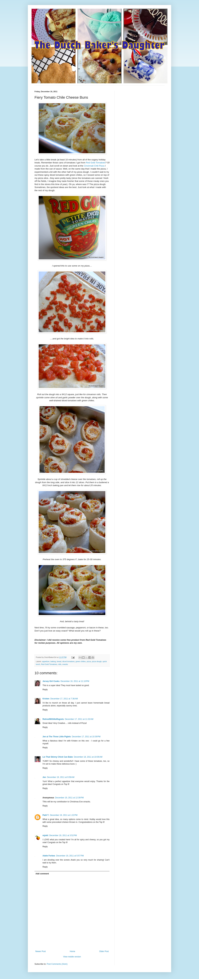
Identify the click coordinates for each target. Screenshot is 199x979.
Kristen (45, 699)
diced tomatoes (68, 661)
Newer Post (40, 951)
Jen (44, 777)
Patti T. (45, 815)
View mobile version (72, 957)
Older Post (104, 951)
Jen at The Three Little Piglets (56, 736)
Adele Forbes (48, 856)
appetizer (46, 661)
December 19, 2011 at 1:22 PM (64, 815)
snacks (65, 664)
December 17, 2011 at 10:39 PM (86, 736)
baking (53, 661)
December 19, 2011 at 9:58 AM (60, 777)
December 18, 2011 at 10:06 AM (88, 757)
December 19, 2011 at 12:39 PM (69, 798)
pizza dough (97, 661)
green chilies (81, 661)
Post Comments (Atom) (57, 964)
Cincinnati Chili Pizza (94, 166)
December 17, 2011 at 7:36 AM (64, 699)
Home (72, 951)
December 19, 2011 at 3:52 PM (63, 835)
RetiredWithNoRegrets (53, 719)
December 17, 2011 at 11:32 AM (79, 719)
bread (59, 661)
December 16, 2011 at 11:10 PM (74, 681)
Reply (45, 689)
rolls (59, 664)
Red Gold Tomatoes (95, 162)
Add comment (42, 874)
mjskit (45, 835)
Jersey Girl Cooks (51, 681)
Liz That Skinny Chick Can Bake (57, 757)
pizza (89, 661)
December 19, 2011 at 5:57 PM (70, 856)
